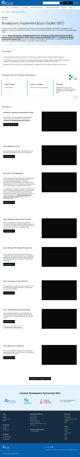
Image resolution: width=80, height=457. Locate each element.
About (66, 426)
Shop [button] (7, 7)
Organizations (5, 426)
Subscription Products (7, 419)
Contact (65, 439)
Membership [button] (16, 7)
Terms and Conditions (15, 453)
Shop (4, 414)
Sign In (68, 3)
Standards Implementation (52, 7)
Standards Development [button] (36, 7)
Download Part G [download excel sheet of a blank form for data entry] (9, 357)
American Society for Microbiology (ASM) (15, 37)
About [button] (70, 7)
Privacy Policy (5, 453)
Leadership (66, 429)
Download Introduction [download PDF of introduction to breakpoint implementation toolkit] (11, 124)
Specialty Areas (32, 425)
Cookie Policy (10, 453)
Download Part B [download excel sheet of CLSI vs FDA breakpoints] (9, 202)
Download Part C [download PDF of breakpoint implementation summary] (9, 231)
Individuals (5, 428)
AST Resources (67, 417)
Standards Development (36, 414)
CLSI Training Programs (34, 431)
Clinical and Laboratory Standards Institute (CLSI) (24, 35)
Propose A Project (33, 419)
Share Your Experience (7, 437)
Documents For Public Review (35, 422)
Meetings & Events (6, 439)
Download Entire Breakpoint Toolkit (40, 378)
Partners (65, 431)
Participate (25, 7)
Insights (65, 422)
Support (65, 437)
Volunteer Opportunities (7, 436)
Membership (6, 425)
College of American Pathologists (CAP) (43, 37)
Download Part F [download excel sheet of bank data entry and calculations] (9, 321)
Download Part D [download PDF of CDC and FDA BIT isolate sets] (9, 264)
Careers (65, 434)
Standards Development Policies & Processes (38, 423)
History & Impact (67, 428)
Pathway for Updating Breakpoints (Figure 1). (17, 120)
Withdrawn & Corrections (34, 420)
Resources (64, 7)
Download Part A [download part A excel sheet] (9, 156)
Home (3, 11)
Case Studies (66, 420)
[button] (9, 8)
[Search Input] (52, 3)
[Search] (61, 3)
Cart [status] (77, 3)
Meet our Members (6, 429)
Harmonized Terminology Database (70, 419)
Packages (4, 417)
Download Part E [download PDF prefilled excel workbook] (9, 293)
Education (4, 420)
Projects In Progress (33, 417)
